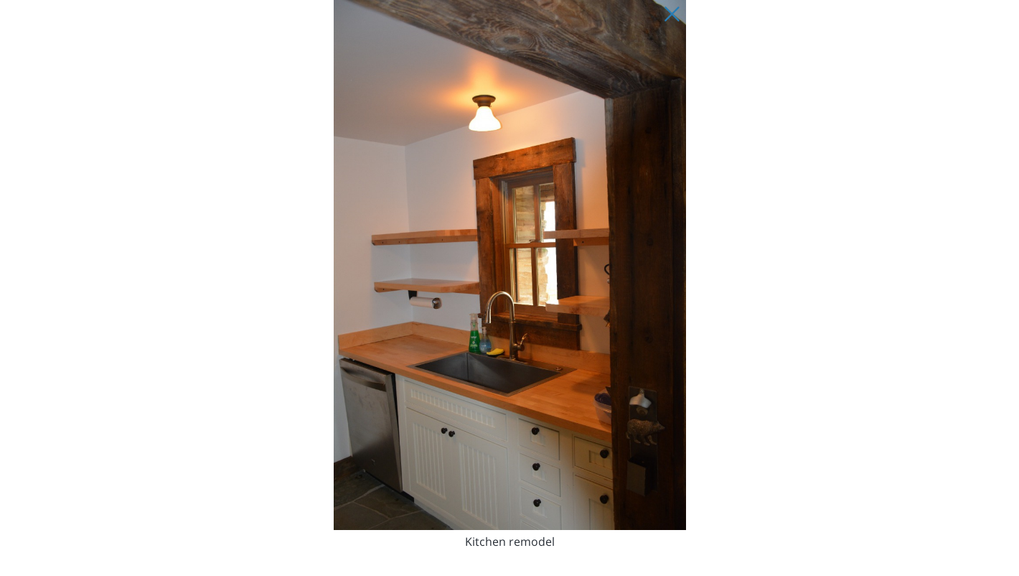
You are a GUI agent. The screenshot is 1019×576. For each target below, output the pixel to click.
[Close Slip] (672, 14)
